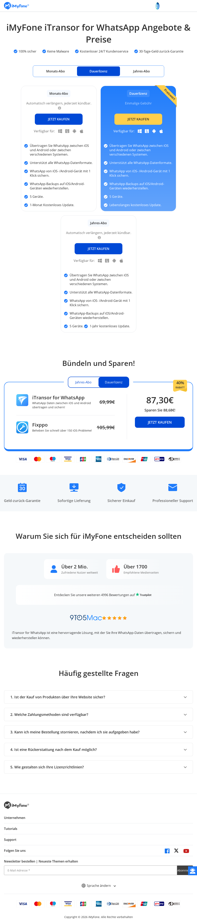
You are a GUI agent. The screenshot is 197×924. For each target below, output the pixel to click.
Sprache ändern (99, 885)
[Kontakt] (192, 870)
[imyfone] (16, 6)
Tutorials (10, 829)
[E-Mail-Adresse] (90, 870)
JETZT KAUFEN (59, 119)
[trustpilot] (143, 595)
